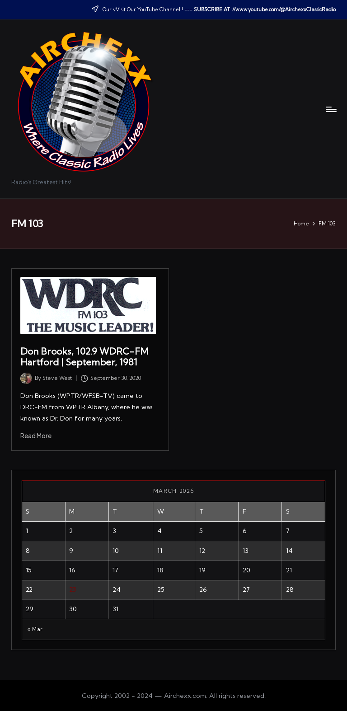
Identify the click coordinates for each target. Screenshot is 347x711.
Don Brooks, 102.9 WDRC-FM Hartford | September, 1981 (84, 357)
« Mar (35, 629)
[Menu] (330, 109)
